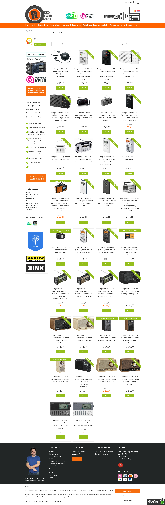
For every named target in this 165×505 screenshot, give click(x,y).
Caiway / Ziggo (43, 25)
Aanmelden (77, 459)
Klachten (52, 459)
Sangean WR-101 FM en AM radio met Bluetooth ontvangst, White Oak (107, 379)
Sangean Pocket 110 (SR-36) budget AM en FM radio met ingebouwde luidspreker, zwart (60, 116)
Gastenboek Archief (101, 454)
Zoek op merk (30, 201)
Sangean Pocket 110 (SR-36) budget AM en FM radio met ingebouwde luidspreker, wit (129, 72)
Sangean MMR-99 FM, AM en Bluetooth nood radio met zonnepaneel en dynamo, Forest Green (106, 292)
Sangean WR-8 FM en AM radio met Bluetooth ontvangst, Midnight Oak (130, 291)
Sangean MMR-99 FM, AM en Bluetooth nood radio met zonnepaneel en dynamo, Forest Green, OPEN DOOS (60, 294)
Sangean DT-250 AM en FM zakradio (129, 158)
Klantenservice (54, 454)
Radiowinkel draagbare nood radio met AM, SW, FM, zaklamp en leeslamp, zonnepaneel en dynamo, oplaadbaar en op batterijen (60, 204)
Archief (51, 478)
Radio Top (29, 197)
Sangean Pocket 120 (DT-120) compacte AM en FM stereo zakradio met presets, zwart (129, 116)
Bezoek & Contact (55, 456)
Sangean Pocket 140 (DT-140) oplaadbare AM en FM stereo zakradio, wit (83, 202)
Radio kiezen (87, 25)
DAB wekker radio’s (32, 208)
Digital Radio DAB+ (32, 203)
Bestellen (60, 88)
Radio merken (76, 25)
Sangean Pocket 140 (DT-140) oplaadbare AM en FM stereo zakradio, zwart (106, 202)
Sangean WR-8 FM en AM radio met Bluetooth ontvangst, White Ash (83, 337)
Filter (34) (58, 44)
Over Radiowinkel (55, 473)
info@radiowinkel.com (36, 481)
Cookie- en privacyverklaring (52, 501)
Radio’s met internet (32, 205)
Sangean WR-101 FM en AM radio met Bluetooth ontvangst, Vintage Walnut (130, 380)
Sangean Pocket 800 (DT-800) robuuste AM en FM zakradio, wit (83, 249)
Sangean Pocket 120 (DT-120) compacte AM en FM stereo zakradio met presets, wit (106, 160)
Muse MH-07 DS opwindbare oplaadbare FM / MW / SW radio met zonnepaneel (107, 116)
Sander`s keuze (55, 25)
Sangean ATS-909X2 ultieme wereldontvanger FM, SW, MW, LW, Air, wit (83, 423)
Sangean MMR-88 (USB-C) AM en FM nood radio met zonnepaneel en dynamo (129, 251)
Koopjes (33, 25)
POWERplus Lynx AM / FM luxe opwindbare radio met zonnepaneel (83, 159)
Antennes (29, 210)
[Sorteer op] (131, 44)
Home (27, 25)
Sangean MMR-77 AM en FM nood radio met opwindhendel (60, 249)
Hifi (136, 25)
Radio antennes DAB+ (100, 25)
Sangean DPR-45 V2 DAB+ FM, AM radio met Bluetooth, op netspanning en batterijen (83, 382)
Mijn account (129, 2)
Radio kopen (30, 199)
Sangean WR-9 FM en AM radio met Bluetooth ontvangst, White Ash (60, 379)
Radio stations (128, 25)
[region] (69, 496)
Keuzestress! (66, 25)
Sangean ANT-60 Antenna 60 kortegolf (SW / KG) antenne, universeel (60, 72)
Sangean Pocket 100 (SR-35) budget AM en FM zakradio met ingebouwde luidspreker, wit (83, 74)
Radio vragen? (53, 475)
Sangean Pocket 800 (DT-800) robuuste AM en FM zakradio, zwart (106, 249)
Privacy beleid (53, 466)
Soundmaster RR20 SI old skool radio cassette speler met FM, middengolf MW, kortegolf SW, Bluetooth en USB (129, 204)
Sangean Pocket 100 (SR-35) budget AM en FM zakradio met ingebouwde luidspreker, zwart (106, 74)
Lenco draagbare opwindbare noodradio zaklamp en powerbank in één (83, 116)
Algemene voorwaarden (57, 464)
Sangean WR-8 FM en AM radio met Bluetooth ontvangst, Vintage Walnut (60, 339)
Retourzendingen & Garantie (58, 461)
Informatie (52, 452)
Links (50, 468)
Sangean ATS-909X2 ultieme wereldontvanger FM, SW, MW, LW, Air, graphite (60, 424)
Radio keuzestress (32, 194)
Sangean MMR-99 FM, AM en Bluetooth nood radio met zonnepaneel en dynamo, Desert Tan (83, 292)
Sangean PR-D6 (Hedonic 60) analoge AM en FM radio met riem (60, 159)
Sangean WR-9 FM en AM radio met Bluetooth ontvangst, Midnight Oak (107, 337)
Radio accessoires (116, 25)
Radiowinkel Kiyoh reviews (104, 452)
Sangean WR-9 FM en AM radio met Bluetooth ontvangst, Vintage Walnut (130, 339)
